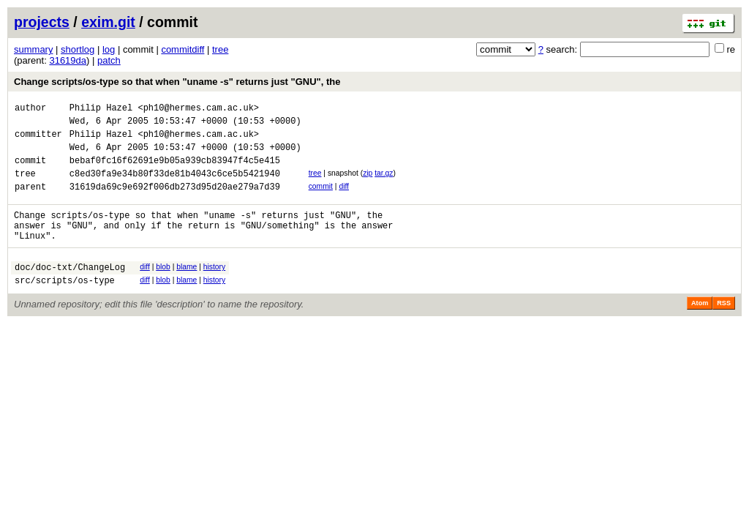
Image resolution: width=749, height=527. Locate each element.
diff (344, 199)
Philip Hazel (100, 109)
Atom (699, 329)
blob (163, 289)
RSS (724, 329)
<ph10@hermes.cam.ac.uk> (198, 109)
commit (321, 199)
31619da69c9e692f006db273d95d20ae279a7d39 (174, 201)
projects (41, 22)
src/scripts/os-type (65, 306)
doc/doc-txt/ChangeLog (70, 291)
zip (367, 184)
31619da (67, 60)
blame (186, 289)
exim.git (108, 22)
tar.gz (383, 184)
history (214, 289)
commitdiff (182, 49)
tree (220, 49)
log (108, 49)
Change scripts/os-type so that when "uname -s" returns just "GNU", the (177, 81)
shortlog (77, 49)
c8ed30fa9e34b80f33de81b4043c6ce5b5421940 (174, 186)
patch (109, 60)
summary (33, 49)
